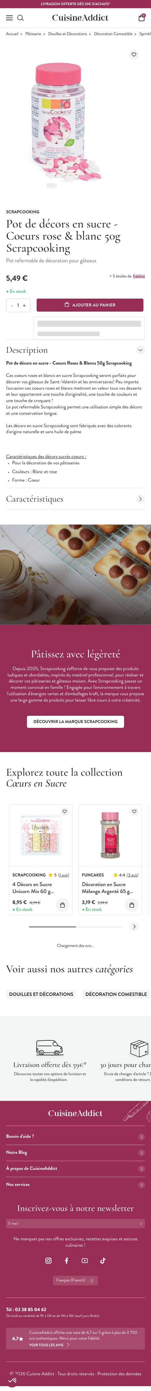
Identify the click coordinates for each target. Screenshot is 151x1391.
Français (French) (75, 1280)
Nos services (75, 1184)
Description (75, 349)
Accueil (12, 34)
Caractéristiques (75, 498)
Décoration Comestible (113, 34)
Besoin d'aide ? (75, 1136)
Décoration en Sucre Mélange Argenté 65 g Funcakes (106, 891)
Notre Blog (75, 1152)
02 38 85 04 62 (30, 1309)
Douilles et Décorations (67, 34)
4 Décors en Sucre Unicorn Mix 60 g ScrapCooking (32, 891)
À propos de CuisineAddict (75, 1168)
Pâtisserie (33, 34)
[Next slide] (134, 926)
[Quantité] (18, 305)
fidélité (139, 276)
